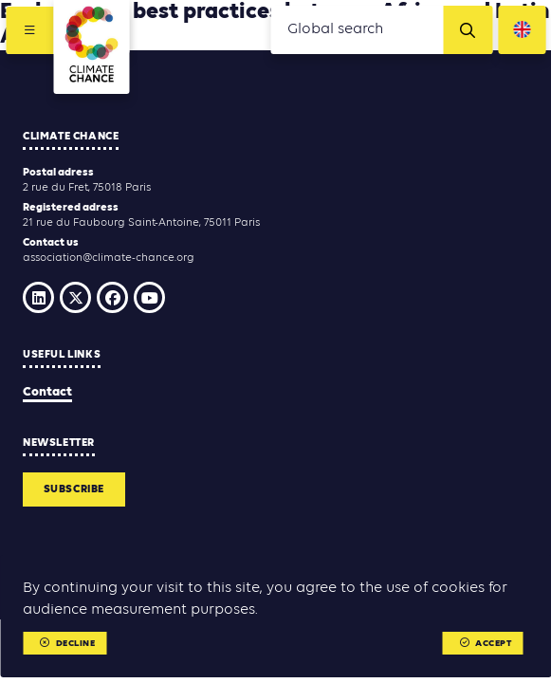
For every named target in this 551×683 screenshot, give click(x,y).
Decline (67, 643)
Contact (47, 392)
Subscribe (74, 489)
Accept (486, 643)
